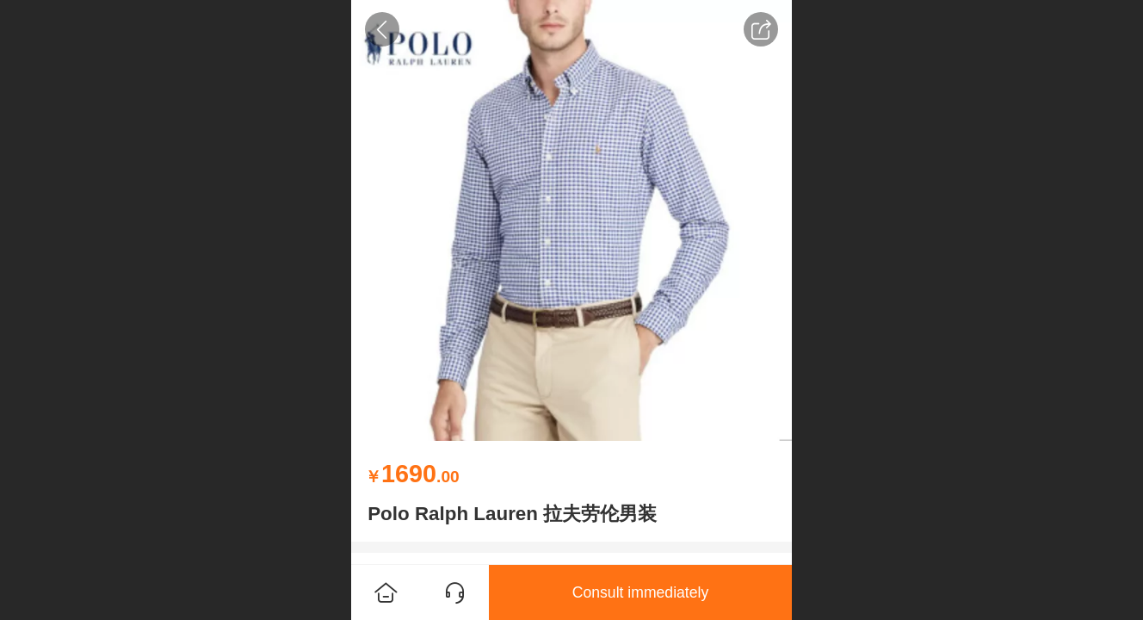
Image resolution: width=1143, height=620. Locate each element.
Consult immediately (640, 592)
